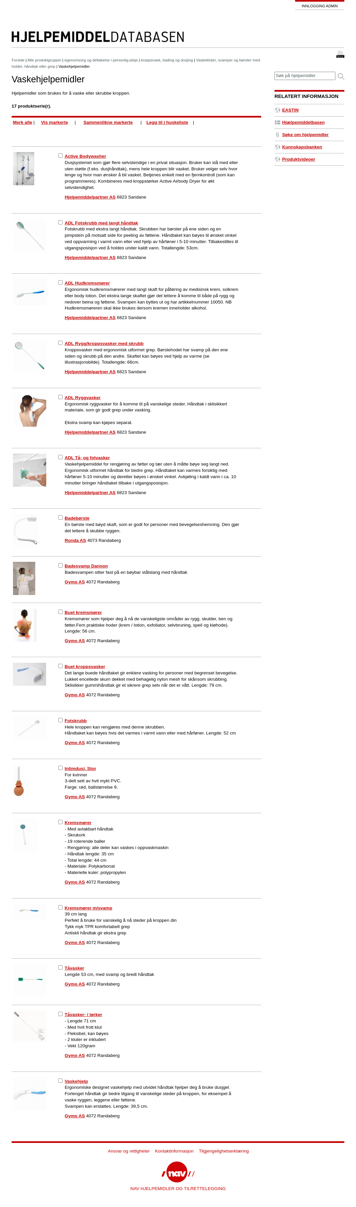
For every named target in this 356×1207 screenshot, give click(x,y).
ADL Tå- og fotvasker (87, 457)
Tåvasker (74, 968)
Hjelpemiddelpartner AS (90, 197)
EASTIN (286, 110)
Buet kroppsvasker (85, 666)
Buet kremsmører (83, 612)
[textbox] (304, 76)
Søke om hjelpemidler (301, 134)
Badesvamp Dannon (86, 565)
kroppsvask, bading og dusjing (167, 60)
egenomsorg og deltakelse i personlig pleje (101, 60)
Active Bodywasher (85, 156)
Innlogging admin (320, 6)
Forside (18, 60)
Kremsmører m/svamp (88, 907)
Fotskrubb (76, 720)
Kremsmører (78, 822)
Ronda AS (75, 540)
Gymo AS (75, 581)
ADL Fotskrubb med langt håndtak (101, 222)
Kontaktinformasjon (174, 1151)
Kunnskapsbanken (298, 146)
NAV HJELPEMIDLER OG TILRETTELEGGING (178, 1188)
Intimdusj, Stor (80, 768)
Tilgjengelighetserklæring (224, 1151)
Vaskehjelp (76, 1081)
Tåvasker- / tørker (83, 1014)
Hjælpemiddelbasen (299, 122)
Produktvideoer (294, 159)
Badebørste (77, 518)
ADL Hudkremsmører (87, 283)
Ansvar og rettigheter (129, 1151)
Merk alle (22, 122)
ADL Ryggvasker (82, 397)
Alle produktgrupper (44, 60)
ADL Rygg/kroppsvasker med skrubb (104, 343)
